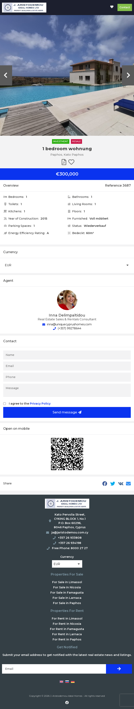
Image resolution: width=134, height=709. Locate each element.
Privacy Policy (40, 403)
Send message (67, 412)
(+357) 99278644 (67, 328)
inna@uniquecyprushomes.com (67, 324)
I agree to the (30, 403)
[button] (67, 265)
